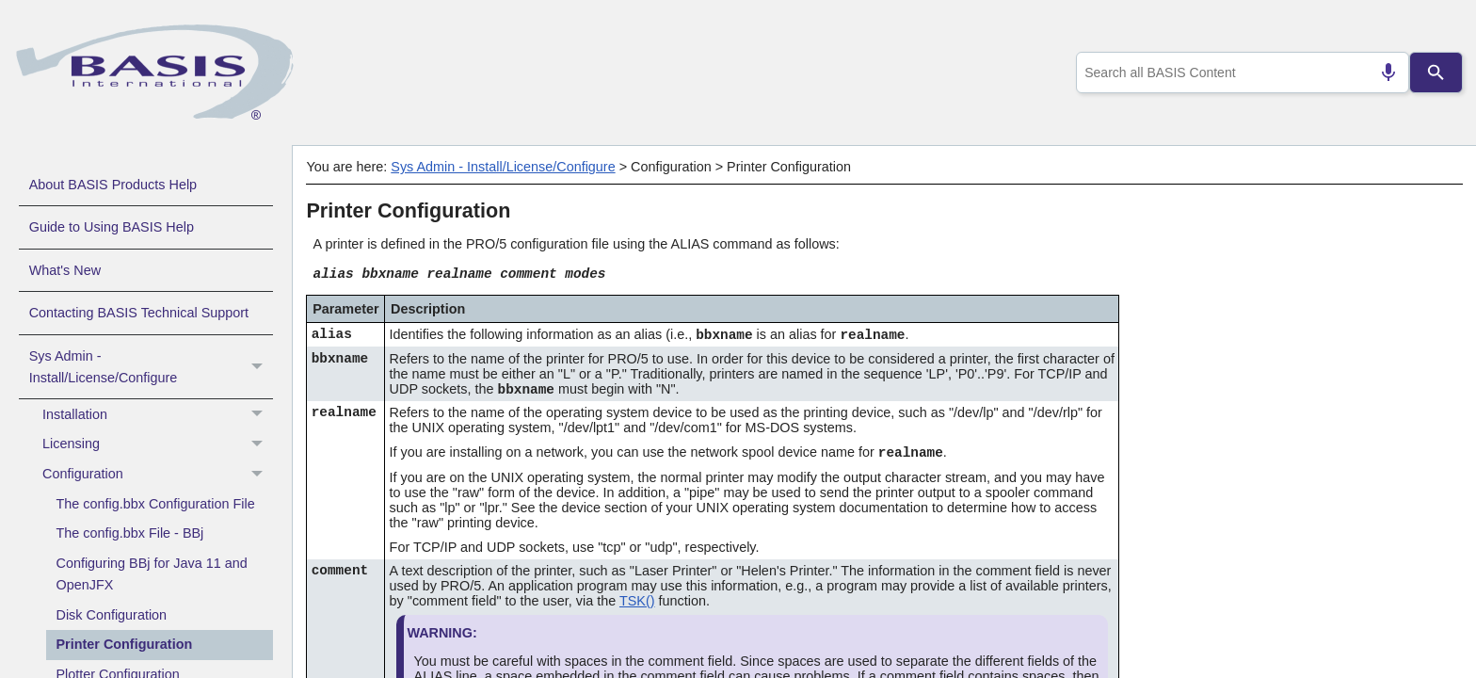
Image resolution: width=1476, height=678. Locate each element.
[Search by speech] (1381, 72)
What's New (65, 270)
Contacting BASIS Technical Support (139, 312)
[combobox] (1239, 72)
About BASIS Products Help (113, 184)
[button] (259, 367)
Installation (157, 414)
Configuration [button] (157, 475)
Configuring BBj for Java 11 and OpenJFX (152, 574)
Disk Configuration (112, 614)
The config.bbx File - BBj (130, 533)
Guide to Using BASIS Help (111, 226)
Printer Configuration (124, 644)
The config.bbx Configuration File (155, 503)
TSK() (637, 600)
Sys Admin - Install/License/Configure (151, 367)
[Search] (1436, 72)
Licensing (157, 444)
